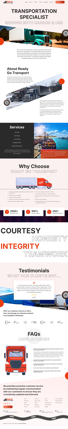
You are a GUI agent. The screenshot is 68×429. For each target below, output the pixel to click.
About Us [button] (30, 2)
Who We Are (26, 403)
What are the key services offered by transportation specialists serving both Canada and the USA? (48, 352)
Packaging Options (17, 144)
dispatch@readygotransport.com (47, 414)
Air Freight (17, 132)
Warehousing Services (17, 148)
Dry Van (46, 403)
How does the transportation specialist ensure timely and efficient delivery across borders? (47, 363)
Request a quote (37, 403)
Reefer (46, 401)
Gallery (25, 405)
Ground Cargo (17, 140)
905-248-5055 (59, 414)
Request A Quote (60, 2)
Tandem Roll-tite (48, 407)
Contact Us (51, 2)
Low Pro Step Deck (58, 401)
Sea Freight (17, 136)
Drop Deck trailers (58, 405)
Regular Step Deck (58, 403)
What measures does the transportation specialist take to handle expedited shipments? (47, 374)
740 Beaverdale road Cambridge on (11, 414)
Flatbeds (46, 409)
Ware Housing (26, 407)
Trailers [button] (35, 2)
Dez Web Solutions (22, 426)
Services (40, 2)
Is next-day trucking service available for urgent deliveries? (46, 370)
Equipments (46, 2)
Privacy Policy (37, 409)
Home (26, 2)
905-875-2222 (28, 414)
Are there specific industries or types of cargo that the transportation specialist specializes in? (48, 367)
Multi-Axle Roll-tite (48, 405)
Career (36, 405)
